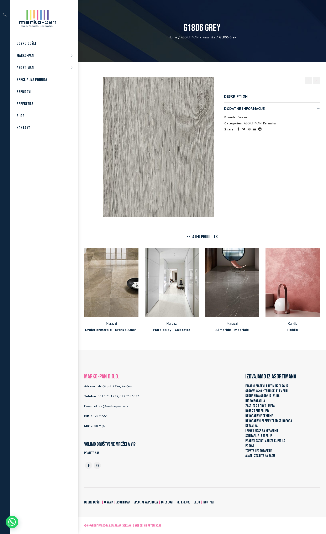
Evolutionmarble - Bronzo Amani (111, 329)
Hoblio (292, 329)
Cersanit (243, 117)
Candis (292, 323)
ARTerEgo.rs (154, 525)
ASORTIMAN (190, 37)
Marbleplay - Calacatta (171, 329)
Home (172, 37)
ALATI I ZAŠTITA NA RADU (260, 456)
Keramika (209, 37)
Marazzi (111, 323)
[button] (12, 522)
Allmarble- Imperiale (232, 329)
